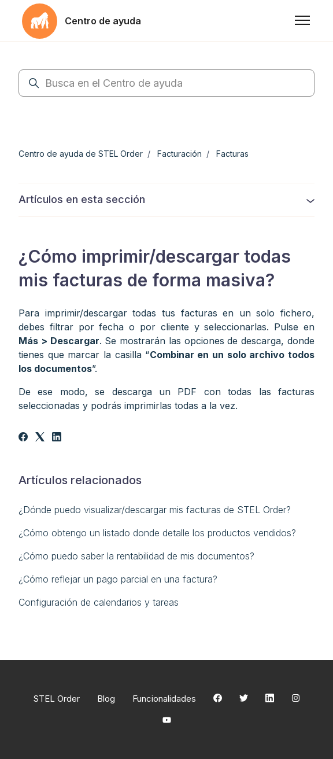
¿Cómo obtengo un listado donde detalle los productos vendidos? (157, 533)
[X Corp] (40, 438)
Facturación (179, 154)
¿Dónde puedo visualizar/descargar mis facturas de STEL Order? (154, 509)
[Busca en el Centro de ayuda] (166, 83)
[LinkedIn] (56, 438)
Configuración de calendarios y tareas (98, 602)
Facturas (232, 154)
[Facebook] (23, 438)
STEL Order (57, 698)
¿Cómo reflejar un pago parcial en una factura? (117, 579)
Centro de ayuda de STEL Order (80, 154)
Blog (106, 698)
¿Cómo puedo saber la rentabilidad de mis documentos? (136, 556)
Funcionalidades (164, 698)
